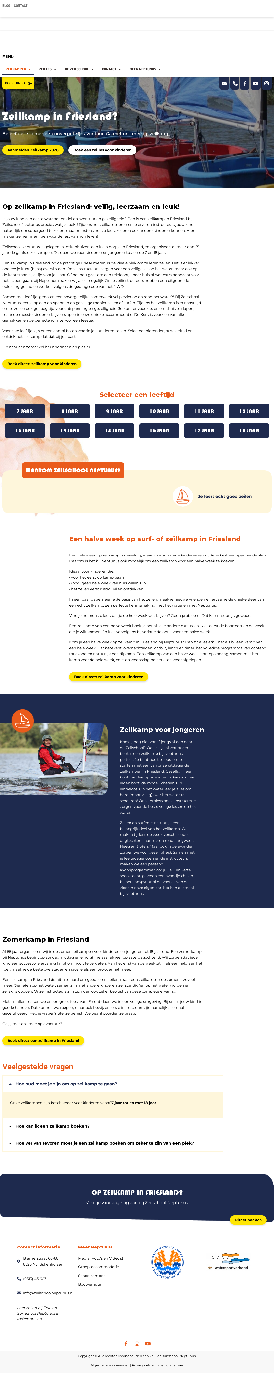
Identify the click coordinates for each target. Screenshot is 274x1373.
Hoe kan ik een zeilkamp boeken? (52, 1124)
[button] (113, 1082)
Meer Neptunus (145, 69)
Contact (111, 69)
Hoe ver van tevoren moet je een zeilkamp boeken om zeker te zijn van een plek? (104, 1141)
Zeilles (47, 69)
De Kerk (141, 314)
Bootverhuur (89, 1282)
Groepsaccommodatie (98, 1265)
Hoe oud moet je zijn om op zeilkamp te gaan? (66, 1082)
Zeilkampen (18, 69)
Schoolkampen (92, 1274)
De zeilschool (79, 69)
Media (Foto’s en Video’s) (100, 1256)
